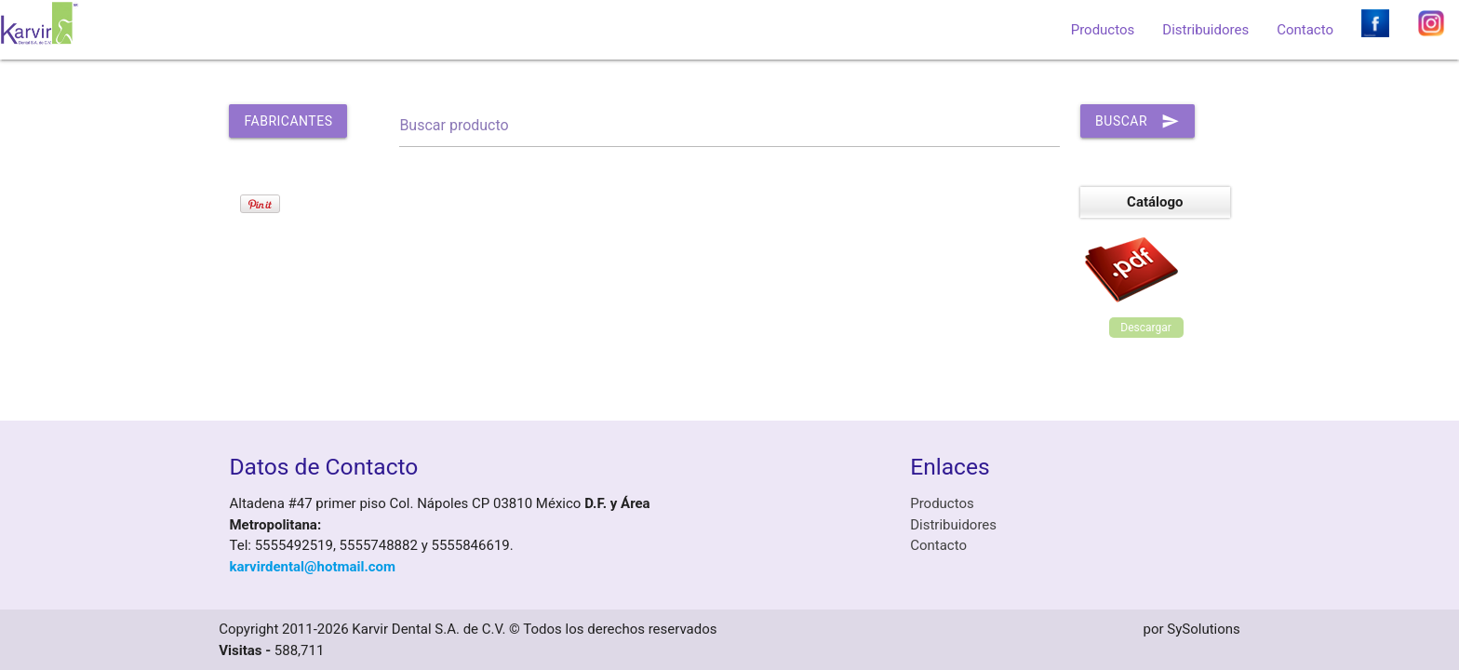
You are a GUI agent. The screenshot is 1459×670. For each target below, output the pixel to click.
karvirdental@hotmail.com (312, 566)
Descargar (1145, 327)
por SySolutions (1192, 629)
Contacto (1305, 29)
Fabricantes (288, 121)
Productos (1103, 29)
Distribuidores (1205, 29)
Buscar (1137, 121)
